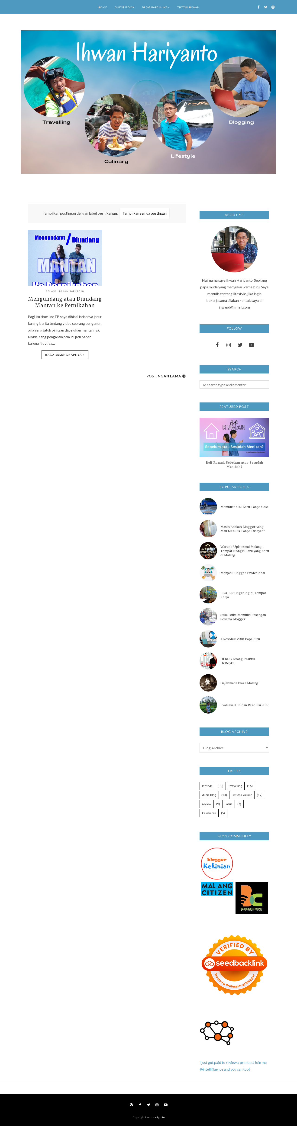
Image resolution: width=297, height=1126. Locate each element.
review (206, 804)
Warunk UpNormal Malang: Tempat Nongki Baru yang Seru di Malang (244, 551)
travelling (235, 786)
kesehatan (209, 813)
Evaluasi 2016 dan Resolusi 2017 (244, 705)
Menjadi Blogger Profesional (242, 573)
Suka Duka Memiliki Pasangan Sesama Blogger (243, 617)
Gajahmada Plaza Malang (239, 683)
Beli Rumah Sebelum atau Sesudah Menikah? (234, 464)
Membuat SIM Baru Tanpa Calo (244, 507)
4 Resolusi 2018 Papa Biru (240, 639)
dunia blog (209, 795)
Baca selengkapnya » (65, 354)
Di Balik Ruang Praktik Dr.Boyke (237, 661)
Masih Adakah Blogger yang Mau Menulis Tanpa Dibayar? (242, 529)
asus (229, 804)
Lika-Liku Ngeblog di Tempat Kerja (243, 595)
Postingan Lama (163, 376)
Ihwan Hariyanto (155, 1117)
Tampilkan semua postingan (145, 213)
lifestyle (207, 786)
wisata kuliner (242, 795)
